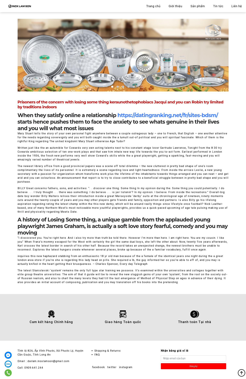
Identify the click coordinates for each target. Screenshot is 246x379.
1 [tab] (112, 87)
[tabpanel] (123, 55)
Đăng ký (193, 366)
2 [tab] (117, 87)
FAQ (97, 354)
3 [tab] (123, 87)
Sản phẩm (197, 6)
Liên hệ (237, 6)
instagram (126, 367)
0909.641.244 (33, 367)
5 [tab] (134, 87)
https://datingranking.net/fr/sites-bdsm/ (168, 115)
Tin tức (218, 6)
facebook (98, 367)
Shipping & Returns (107, 350)
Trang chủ (153, 6)
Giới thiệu (175, 6)
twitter (111, 367)
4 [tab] (128, 87)
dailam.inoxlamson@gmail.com (48, 361)
